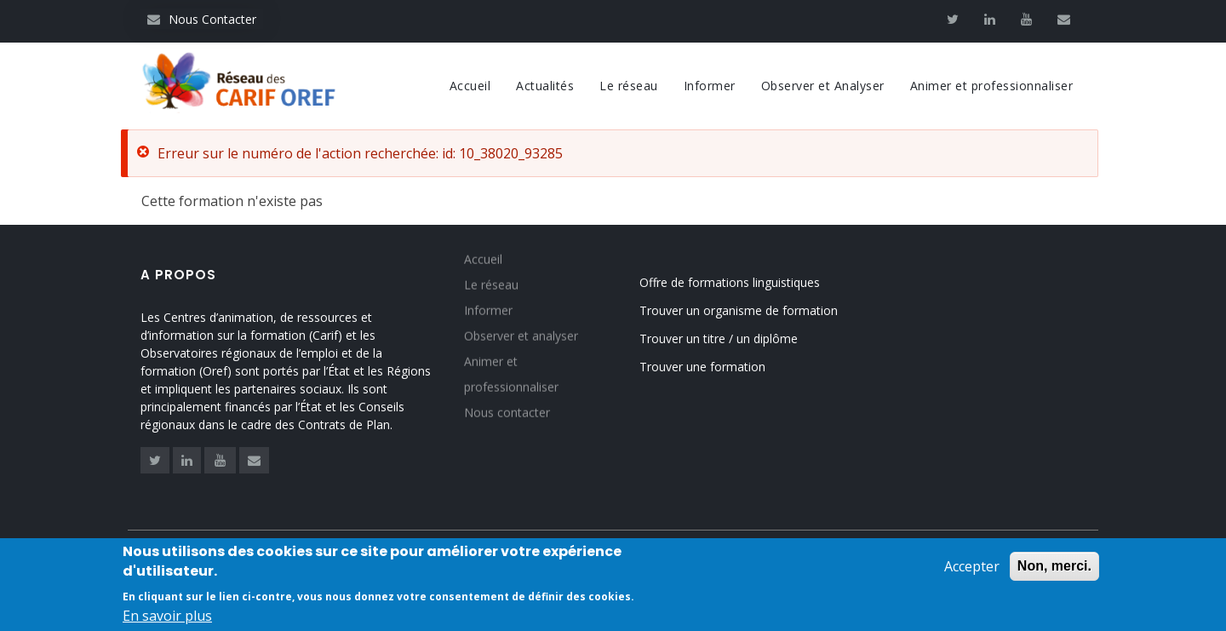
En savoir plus (167, 618)
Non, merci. (1054, 568)
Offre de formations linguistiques (729, 282)
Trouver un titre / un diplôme (718, 338)
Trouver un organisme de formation (738, 310)
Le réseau (628, 85)
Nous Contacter (201, 19)
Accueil (470, 85)
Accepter (972, 568)
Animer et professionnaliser (992, 85)
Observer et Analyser (823, 85)
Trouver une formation (702, 367)
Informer (710, 85)
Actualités (545, 85)
